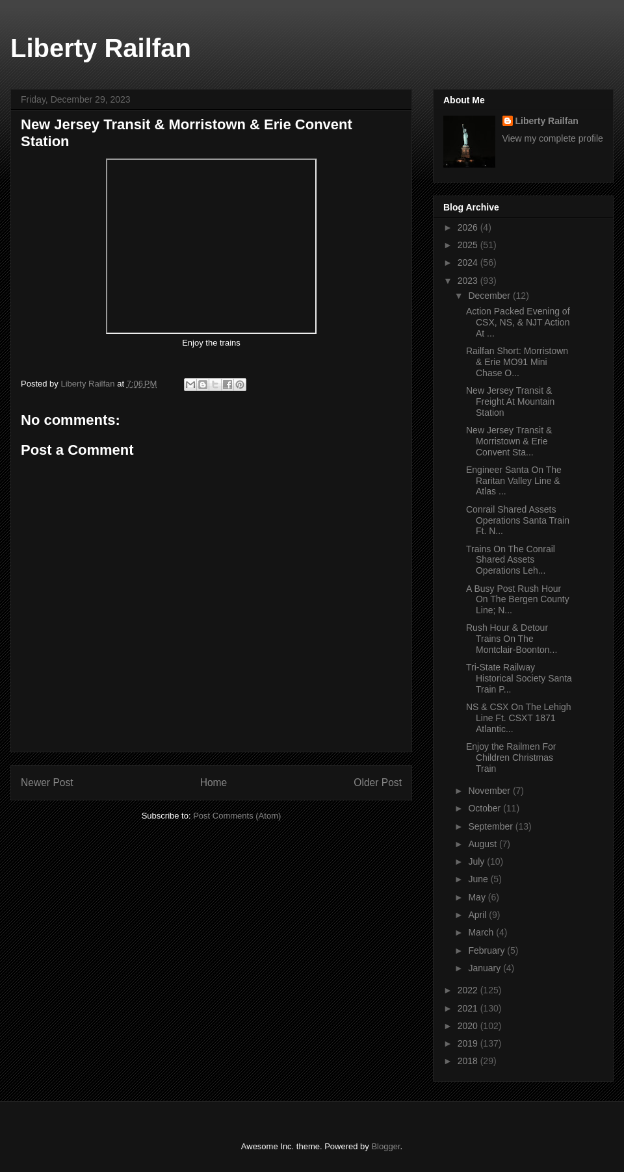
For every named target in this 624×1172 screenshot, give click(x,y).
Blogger (385, 1146)
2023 (469, 280)
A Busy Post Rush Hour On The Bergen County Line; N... (517, 599)
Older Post (378, 782)
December (490, 295)
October (485, 808)
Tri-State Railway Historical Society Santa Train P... (519, 678)
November (490, 790)
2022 (469, 990)
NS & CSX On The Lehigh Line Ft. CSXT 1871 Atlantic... (518, 718)
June (479, 879)
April (478, 915)
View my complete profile (552, 138)
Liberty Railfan (100, 48)
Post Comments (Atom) (237, 816)
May (478, 897)
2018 (469, 1061)
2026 (469, 227)
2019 (469, 1043)
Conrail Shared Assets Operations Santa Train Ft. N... (517, 520)
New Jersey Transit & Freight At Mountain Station (510, 401)
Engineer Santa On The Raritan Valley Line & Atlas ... (514, 481)
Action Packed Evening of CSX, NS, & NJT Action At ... (518, 322)
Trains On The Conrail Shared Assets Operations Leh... (510, 560)
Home (214, 782)
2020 (469, 1026)
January (485, 968)
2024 (469, 262)
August (483, 844)
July (477, 861)
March (482, 932)
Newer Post (47, 782)
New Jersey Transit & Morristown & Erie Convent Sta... (509, 441)
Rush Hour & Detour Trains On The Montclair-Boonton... (511, 638)
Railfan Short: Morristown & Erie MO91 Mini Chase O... (517, 362)
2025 (469, 245)
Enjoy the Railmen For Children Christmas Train (511, 757)
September (491, 826)
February (487, 950)
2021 (469, 1008)
